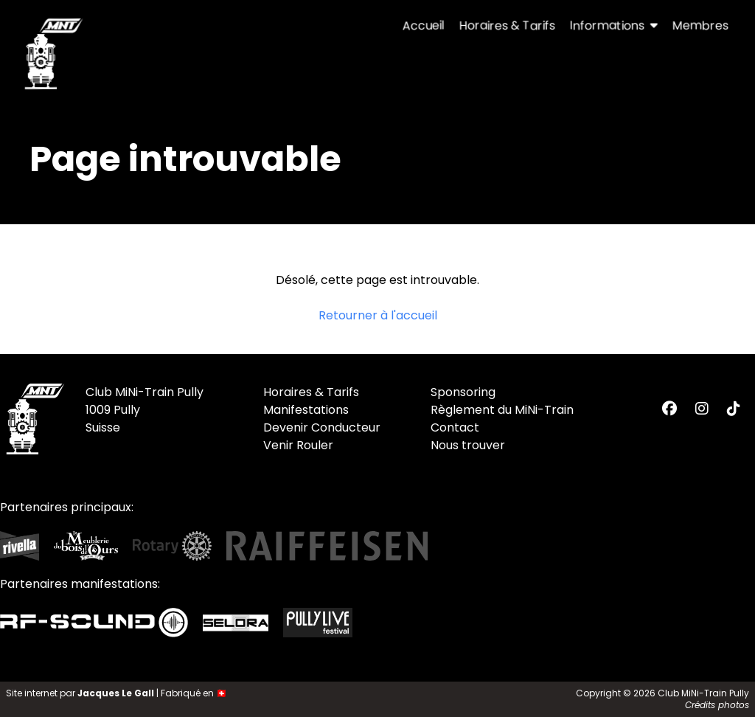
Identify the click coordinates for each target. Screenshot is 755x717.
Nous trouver (468, 445)
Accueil (424, 25)
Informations (614, 25)
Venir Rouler (298, 445)
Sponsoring (463, 392)
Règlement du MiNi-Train (502, 409)
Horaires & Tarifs (507, 25)
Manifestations (306, 409)
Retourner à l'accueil (378, 315)
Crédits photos (717, 705)
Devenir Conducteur (321, 427)
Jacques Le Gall (115, 693)
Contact (455, 427)
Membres (700, 25)
